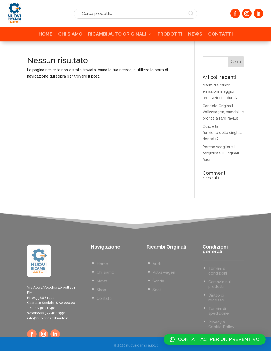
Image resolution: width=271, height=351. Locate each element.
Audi (156, 285)
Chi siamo (105, 293)
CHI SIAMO (70, 35)
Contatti (104, 319)
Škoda (158, 302)
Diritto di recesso (216, 319)
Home (102, 285)
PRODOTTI (169, 35)
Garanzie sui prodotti (219, 305)
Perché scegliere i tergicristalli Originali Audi (221, 153)
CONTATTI (220, 35)
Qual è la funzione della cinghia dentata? (222, 132)
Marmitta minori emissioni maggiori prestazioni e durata (220, 91)
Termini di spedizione (218, 332)
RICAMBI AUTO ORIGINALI (117, 35)
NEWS (195, 35)
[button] (215, 339)
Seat (156, 311)
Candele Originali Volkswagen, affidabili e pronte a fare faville (223, 112)
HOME (45, 35)
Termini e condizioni (217, 292)
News (102, 302)
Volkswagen (163, 293)
